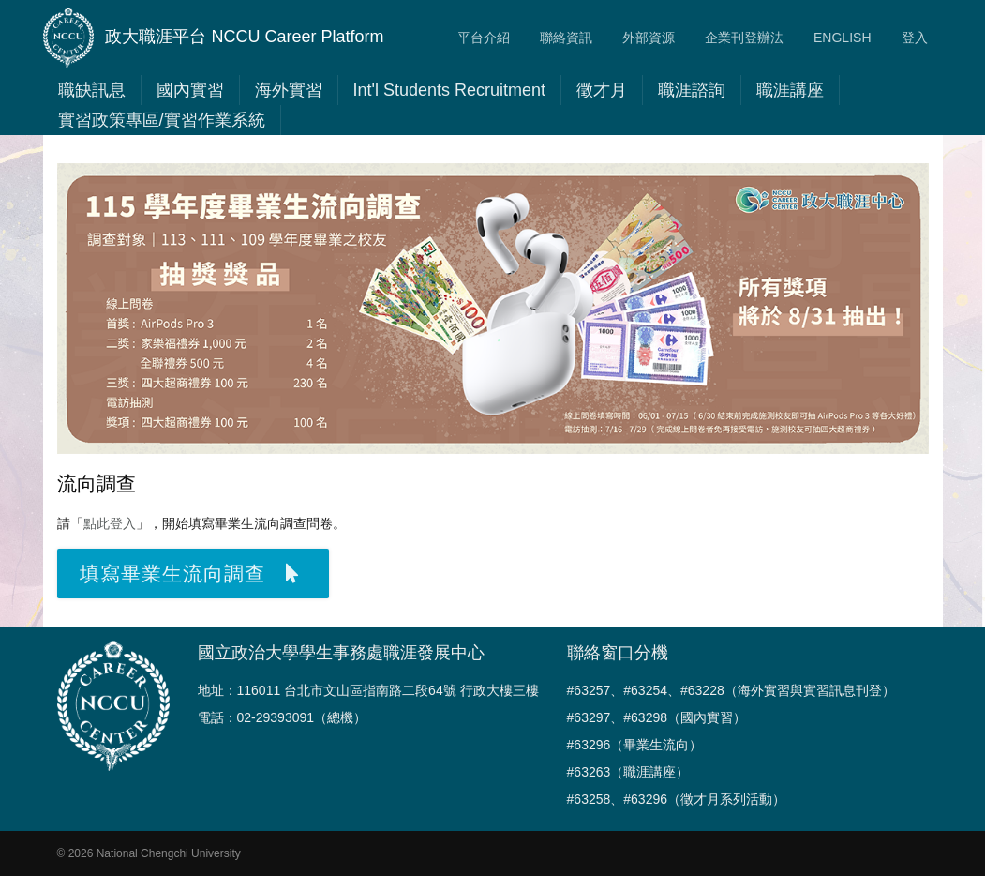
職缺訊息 (92, 90)
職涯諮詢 (691, 90)
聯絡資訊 (566, 37)
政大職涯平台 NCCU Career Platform (213, 38)
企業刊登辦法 (744, 37)
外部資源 (648, 37)
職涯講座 (790, 90)
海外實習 (288, 90)
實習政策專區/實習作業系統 (161, 120)
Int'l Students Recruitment (449, 90)
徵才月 (601, 90)
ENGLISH (842, 37)
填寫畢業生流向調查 (189, 573)
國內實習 (190, 90)
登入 (915, 37)
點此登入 (109, 523)
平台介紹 (483, 37)
